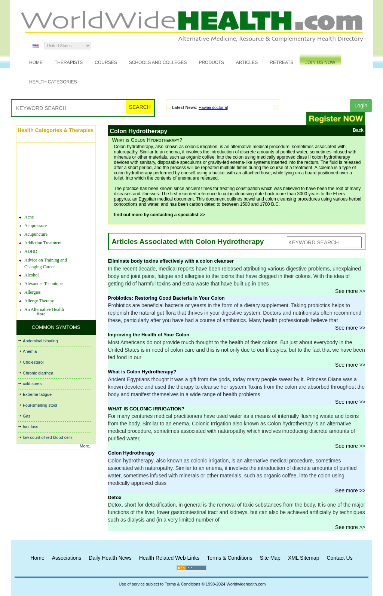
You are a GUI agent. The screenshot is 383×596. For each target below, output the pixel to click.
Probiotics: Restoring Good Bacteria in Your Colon (166, 298)
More (41, 314)
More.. (85, 446)
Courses (106, 62)
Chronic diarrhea (38, 373)
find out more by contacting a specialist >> (159, 214)
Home (36, 62)
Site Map (270, 558)
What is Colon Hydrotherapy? (142, 372)
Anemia (30, 351)
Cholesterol (33, 362)
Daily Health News (110, 558)
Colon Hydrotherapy (131, 453)
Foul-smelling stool (40, 405)
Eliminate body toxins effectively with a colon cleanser (171, 261)
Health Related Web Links (169, 558)
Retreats (281, 62)
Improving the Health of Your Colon (149, 334)
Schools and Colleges (158, 62)
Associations (67, 558)
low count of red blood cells (48, 437)
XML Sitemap (303, 558)
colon (228, 193)
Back (358, 130)
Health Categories (53, 82)
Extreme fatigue (37, 394)
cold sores (32, 383)
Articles (247, 62)
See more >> (350, 291)
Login (361, 105)
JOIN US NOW (320, 62)
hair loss (30, 426)
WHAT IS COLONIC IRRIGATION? (146, 409)
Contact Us (339, 558)
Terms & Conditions (229, 558)
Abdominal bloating (40, 341)
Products (211, 62)
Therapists (69, 62)
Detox (115, 497)
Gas (26, 416)
